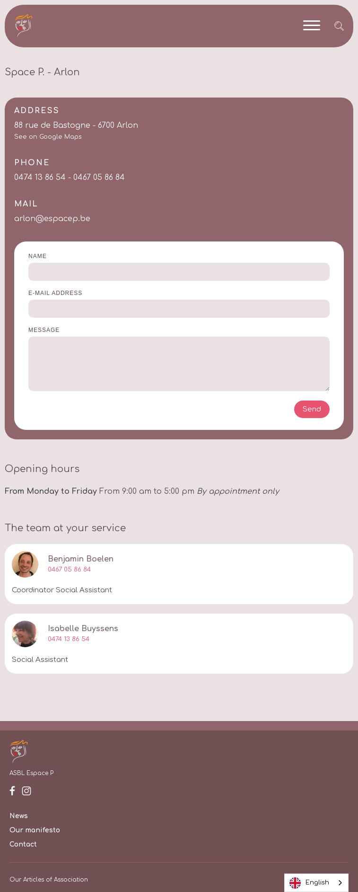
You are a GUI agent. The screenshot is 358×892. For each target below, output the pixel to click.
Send (312, 409)
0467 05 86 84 (69, 569)
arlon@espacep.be (52, 218)
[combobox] (316, 883)
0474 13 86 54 (68, 639)
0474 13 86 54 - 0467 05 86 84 (69, 177)
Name (37, 256)
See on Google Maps (48, 137)
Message (44, 330)
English (309, 883)
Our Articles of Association (48, 880)
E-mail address (55, 293)
